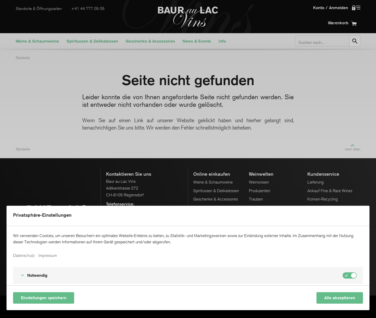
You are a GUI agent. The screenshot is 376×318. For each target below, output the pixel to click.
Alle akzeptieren (339, 297)
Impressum (47, 256)
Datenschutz (23, 256)
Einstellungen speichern (43, 297)
